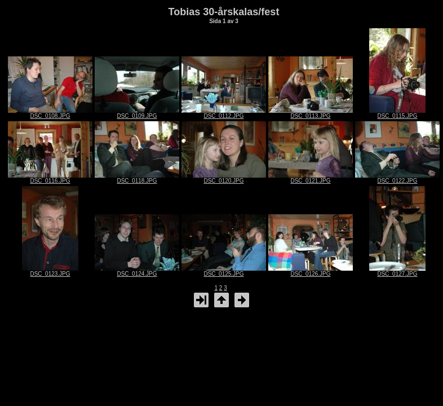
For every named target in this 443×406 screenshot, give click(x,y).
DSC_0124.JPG (137, 271)
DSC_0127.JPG (397, 271)
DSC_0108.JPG (50, 113)
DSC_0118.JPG (137, 178)
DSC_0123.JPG (50, 271)
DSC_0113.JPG (310, 113)
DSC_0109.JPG (137, 113)
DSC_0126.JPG (310, 271)
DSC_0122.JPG (397, 178)
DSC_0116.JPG (50, 178)
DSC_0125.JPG (223, 271)
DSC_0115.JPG (397, 113)
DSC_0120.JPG (223, 178)
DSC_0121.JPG (310, 178)
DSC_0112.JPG (223, 113)
